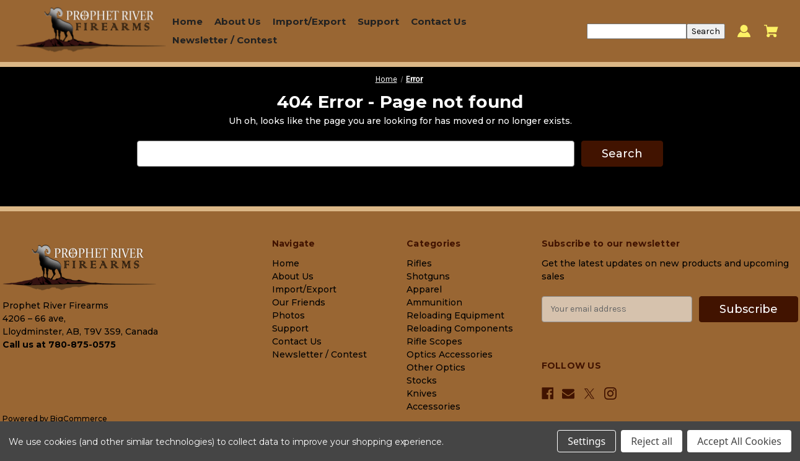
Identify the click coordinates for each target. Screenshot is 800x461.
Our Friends (298, 301)
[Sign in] (743, 31)
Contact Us (439, 21)
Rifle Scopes (434, 340)
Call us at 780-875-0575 (59, 344)
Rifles (419, 262)
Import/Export (309, 21)
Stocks (422, 379)
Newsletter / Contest (224, 40)
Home (187, 21)
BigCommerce (78, 418)
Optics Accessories (450, 353)
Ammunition (434, 301)
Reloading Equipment (455, 314)
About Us (237, 21)
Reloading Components (460, 327)
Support (378, 21)
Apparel (424, 288)
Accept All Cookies (739, 441)
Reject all (651, 441)
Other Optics (436, 366)
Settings (586, 441)
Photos (288, 314)
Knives (422, 392)
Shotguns (428, 275)
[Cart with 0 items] (771, 31)
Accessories (433, 405)
